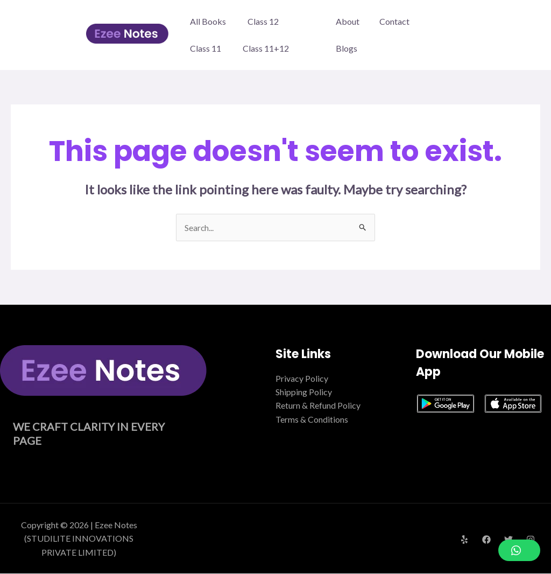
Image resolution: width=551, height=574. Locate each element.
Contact (397, 35)
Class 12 (263, 21)
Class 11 (205, 48)
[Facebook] (486, 540)
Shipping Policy (304, 392)
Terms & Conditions (312, 420)
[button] (519, 550)
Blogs (440, 35)
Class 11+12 (266, 48)
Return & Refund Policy (318, 406)
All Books (208, 21)
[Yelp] (464, 540)
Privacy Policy (302, 378)
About (353, 35)
